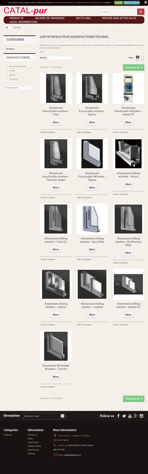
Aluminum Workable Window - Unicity (55, 367)
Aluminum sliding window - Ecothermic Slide (128, 242)
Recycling (83, 18)
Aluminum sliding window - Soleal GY (128, 305)
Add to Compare (48, 132)
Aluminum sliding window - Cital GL (55, 240)
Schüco (11, 76)
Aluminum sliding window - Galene (55, 305)
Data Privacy (33, 450)
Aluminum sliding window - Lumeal (92, 305)
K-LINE (11, 72)
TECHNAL (13, 81)
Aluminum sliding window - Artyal (128, 175)
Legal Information (23, 22)
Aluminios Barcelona (17, 68)
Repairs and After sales (119, 18)
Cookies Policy (34, 446)
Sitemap (31, 453)
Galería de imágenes (49, 18)
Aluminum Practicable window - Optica (92, 111)
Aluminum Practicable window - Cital (56, 111)
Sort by (43, 58)
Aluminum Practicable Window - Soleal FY (128, 111)
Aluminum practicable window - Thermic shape (56, 176)
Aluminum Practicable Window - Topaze (92, 176)
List (142, 58)
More (42, 52)
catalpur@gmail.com (72, 455)
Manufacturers (18, 60)
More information (132, 3)
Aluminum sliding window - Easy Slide (92, 240)
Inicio (30, 438)
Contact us (32, 435)
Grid (137, 58)
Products (10, 49)
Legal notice (33, 442)
